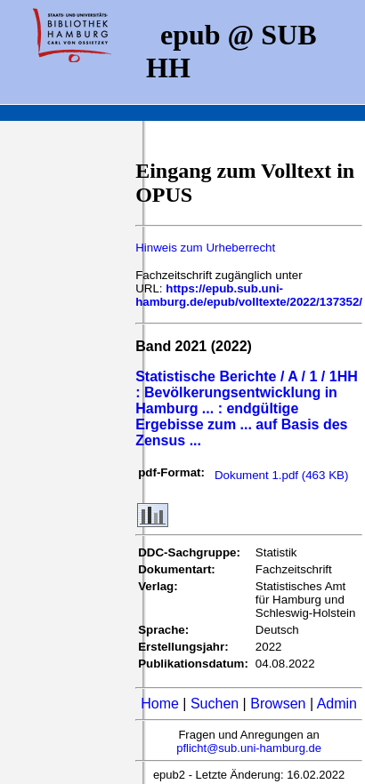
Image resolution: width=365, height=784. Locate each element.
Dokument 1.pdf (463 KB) (281, 475)
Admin (337, 703)
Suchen (215, 703)
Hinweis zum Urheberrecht (205, 247)
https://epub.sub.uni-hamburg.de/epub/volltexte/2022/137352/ (248, 295)
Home (160, 703)
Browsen (277, 703)
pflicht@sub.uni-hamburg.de (248, 748)
